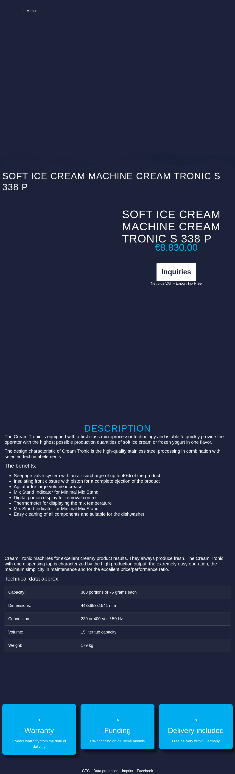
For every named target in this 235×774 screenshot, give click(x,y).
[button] (29, 10)
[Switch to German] (203, 16)
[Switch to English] (194, 16)
